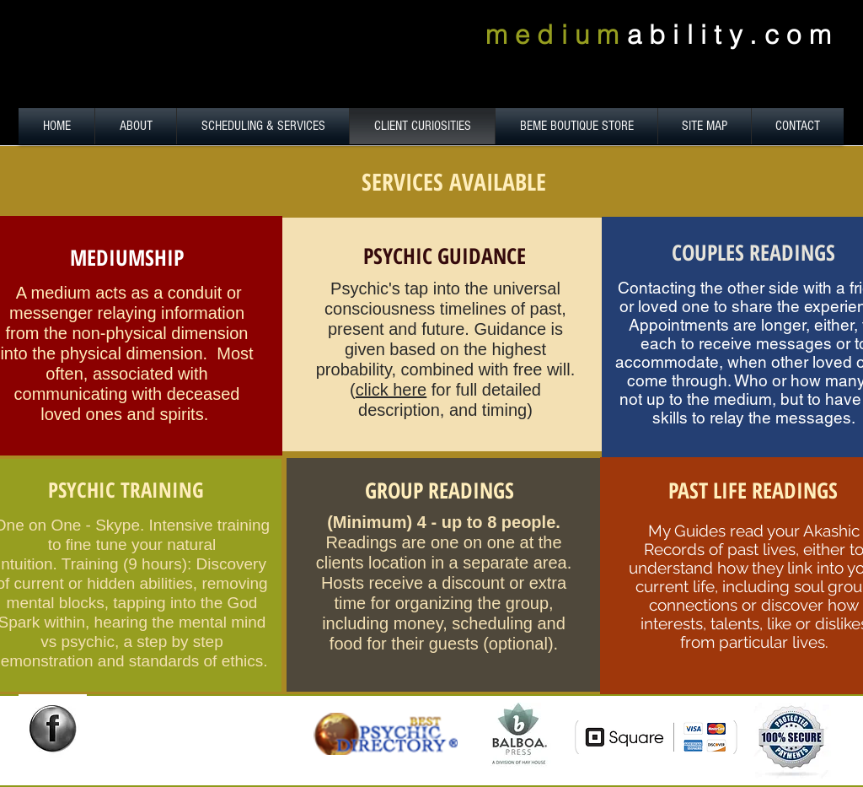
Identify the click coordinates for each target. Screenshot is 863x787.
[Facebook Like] (59, 762)
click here (391, 389)
